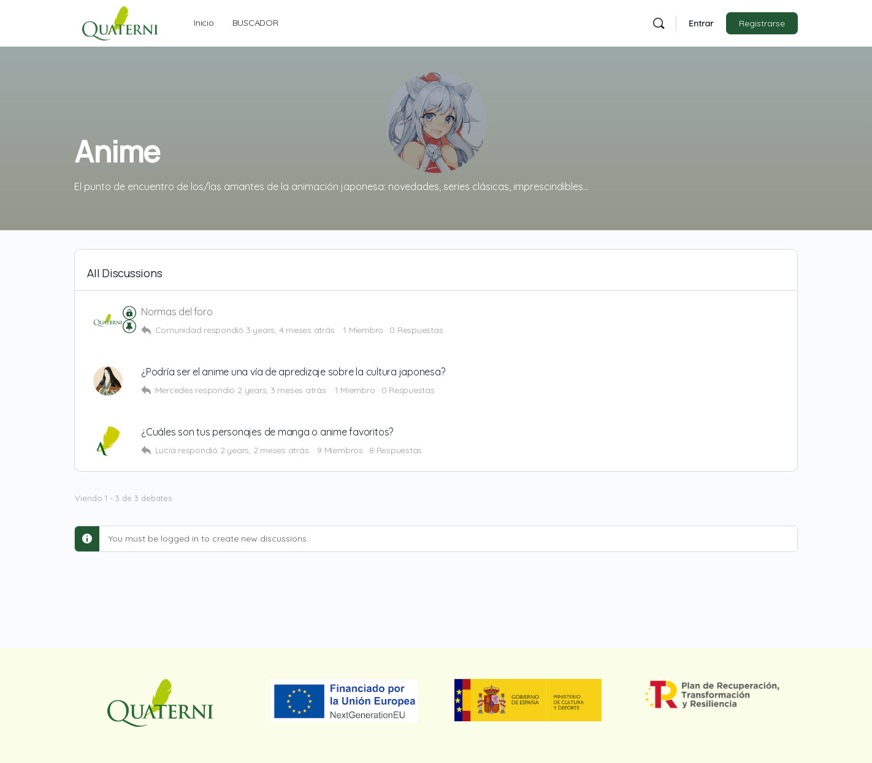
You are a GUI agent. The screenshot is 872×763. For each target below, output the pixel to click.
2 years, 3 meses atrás (281, 390)
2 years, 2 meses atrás (264, 450)
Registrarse (762, 23)
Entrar (701, 23)
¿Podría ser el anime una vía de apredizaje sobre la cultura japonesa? (293, 372)
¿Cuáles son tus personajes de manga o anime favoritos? (267, 432)
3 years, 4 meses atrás (290, 329)
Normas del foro (176, 312)
